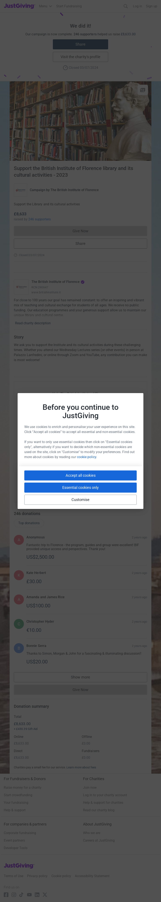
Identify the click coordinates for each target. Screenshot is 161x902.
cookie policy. (87, 457)
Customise (80, 499)
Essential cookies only (80, 487)
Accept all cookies (81, 475)
